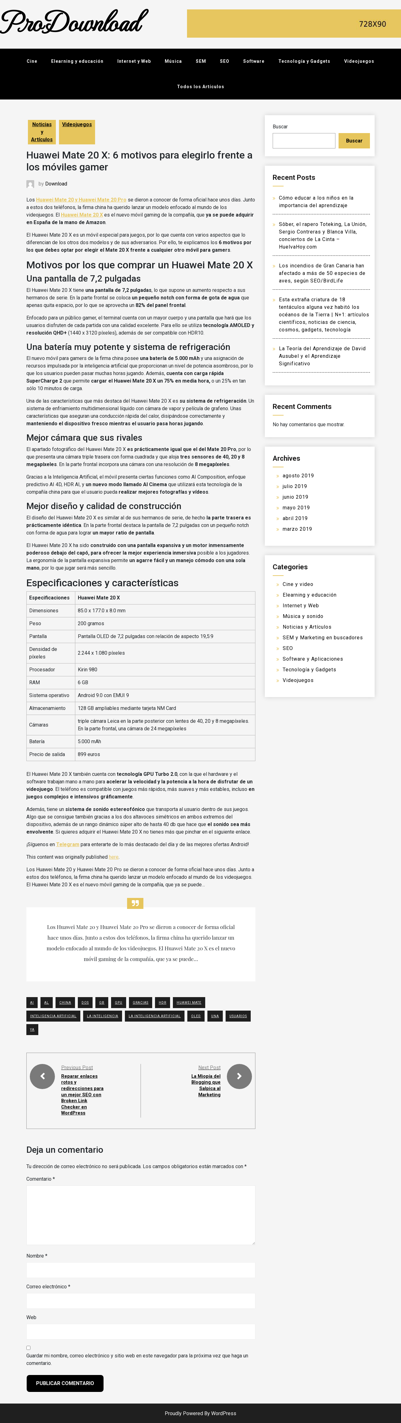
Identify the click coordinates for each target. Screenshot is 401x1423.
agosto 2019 (298, 476)
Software (254, 61)
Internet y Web (134, 61)
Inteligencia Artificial (53, 1016)
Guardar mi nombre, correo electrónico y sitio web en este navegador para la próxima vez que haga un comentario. (137, 1359)
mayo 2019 (296, 508)
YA (32, 1029)
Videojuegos (359, 61)
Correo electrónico (48, 1286)
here (114, 857)
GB (101, 1002)
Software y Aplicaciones (313, 659)
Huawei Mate (189, 1002)
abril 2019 (295, 518)
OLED (196, 1016)
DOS (85, 1002)
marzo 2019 (297, 529)
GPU (118, 1002)
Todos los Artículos (200, 86)
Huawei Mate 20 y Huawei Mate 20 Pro (81, 200)
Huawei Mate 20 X (82, 215)
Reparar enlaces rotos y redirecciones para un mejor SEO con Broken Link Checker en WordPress (83, 1094)
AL (46, 1002)
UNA (215, 1016)
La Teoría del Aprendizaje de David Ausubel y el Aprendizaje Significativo (322, 356)
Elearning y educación (77, 61)
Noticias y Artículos (42, 131)
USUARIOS (238, 1016)
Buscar (280, 127)
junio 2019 (295, 497)
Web (31, 1317)
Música (173, 61)
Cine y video (298, 584)
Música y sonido (303, 616)
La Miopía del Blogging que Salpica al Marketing (205, 1085)
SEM (201, 61)
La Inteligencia (102, 1016)
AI (32, 1002)
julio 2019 (295, 486)
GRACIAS (140, 1002)
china (65, 1002)
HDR (162, 1002)
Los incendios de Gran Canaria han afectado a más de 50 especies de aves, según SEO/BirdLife (322, 273)
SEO (224, 61)
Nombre (36, 1255)
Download (56, 184)
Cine (32, 61)
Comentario (40, 1178)
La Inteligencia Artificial (155, 1016)
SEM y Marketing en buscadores (323, 638)
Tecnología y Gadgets (304, 61)
